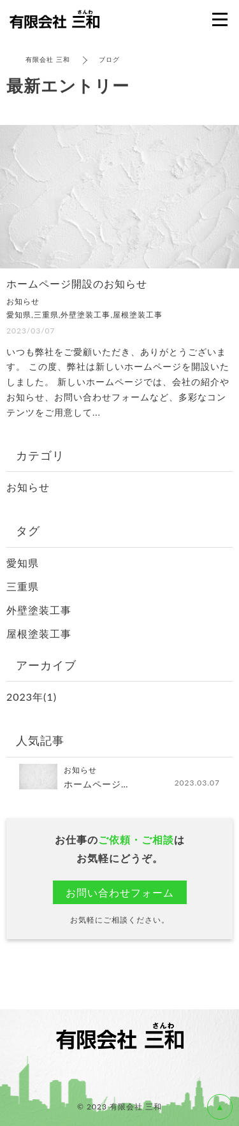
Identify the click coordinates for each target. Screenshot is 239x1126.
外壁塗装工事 (38, 610)
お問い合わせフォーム (120, 892)
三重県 (22, 586)
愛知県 (22, 563)
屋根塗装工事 (38, 633)
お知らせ (28, 487)
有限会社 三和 (47, 59)
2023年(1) (31, 697)
